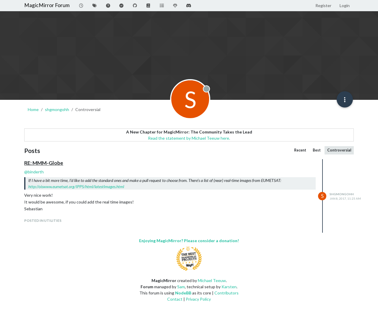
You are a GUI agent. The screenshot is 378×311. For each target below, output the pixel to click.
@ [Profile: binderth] (34, 171)
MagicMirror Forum (47, 5)
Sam (181, 286)
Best (317, 150)
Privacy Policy (198, 299)
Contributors (226, 292)
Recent (300, 150)
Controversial (339, 150)
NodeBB (183, 292)
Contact (175, 299)
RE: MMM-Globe (43, 163)
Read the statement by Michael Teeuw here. (189, 138)
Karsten (229, 286)
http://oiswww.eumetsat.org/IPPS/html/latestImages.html (76, 186)
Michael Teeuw (212, 280)
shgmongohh (342, 194)
